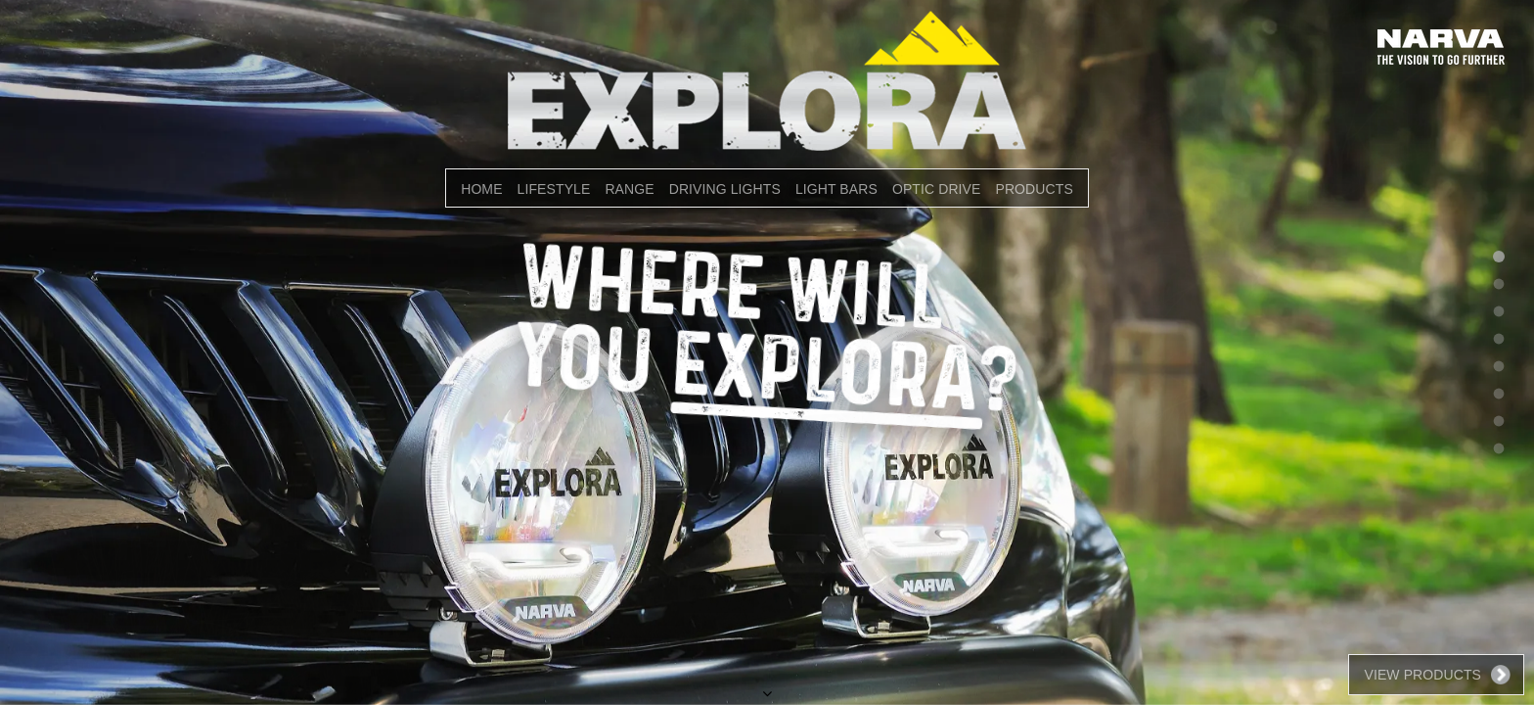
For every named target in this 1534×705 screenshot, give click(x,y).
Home (481, 189)
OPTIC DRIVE (936, 189)
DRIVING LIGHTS (725, 189)
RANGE (629, 189)
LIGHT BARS (836, 189)
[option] (767, 352)
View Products (1422, 674)
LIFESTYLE (554, 189)
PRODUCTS (1033, 189)
